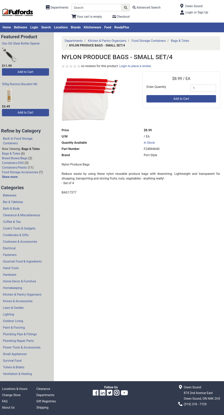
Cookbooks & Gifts (16, 235)
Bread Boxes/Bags (14, 158)
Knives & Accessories (17, 301)
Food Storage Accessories (20, 172)
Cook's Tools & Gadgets (19, 228)
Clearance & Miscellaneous (21, 215)
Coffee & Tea (12, 222)
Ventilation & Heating (17, 374)
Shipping (42, 407)
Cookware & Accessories (20, 241)
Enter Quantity (156, 87)
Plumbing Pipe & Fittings (20, 334)
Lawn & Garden (13, 308)
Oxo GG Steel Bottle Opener (21, 43)
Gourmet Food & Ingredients (22, 261)
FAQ (5, 401)
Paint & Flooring (14, 327)
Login (34, 27)
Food (107, 27)
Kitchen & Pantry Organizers (22, 294)
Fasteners (10, 255)
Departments (74, 41)
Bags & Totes (11, 153)
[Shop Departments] (57, 7)
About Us (8, 407)
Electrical (9, 248)
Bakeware (10, 195)
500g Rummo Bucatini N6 (19, 84)
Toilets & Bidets (13, 367)
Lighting (8, 314)
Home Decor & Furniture (19, 281)
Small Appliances (15, 354)
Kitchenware (92, 27)
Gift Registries (46, 401)
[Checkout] (121, 16)
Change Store (11, 395)
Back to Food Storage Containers (17, 141)
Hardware (9, 275)
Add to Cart (25, 72)
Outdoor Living (13, 321)
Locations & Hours (14, 389)
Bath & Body (11, 208)
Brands (76, 27)
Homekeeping (12, 288)
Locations (61, 27)
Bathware (20, 27)
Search (46, 27)
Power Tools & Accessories (21, 347)
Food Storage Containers (149, 41)
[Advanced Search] (147, 7)
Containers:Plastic (14, 167)
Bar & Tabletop (13, 202)
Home (7, 27)
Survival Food (12, 360)
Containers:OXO (13, 163)
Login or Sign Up (197, 12)
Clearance (43, 389)
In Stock (149, 142)
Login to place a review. (135, 66)
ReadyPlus (121, 27)
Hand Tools (11, 268)
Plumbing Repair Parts (18, 341)
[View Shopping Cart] (86, 16)
